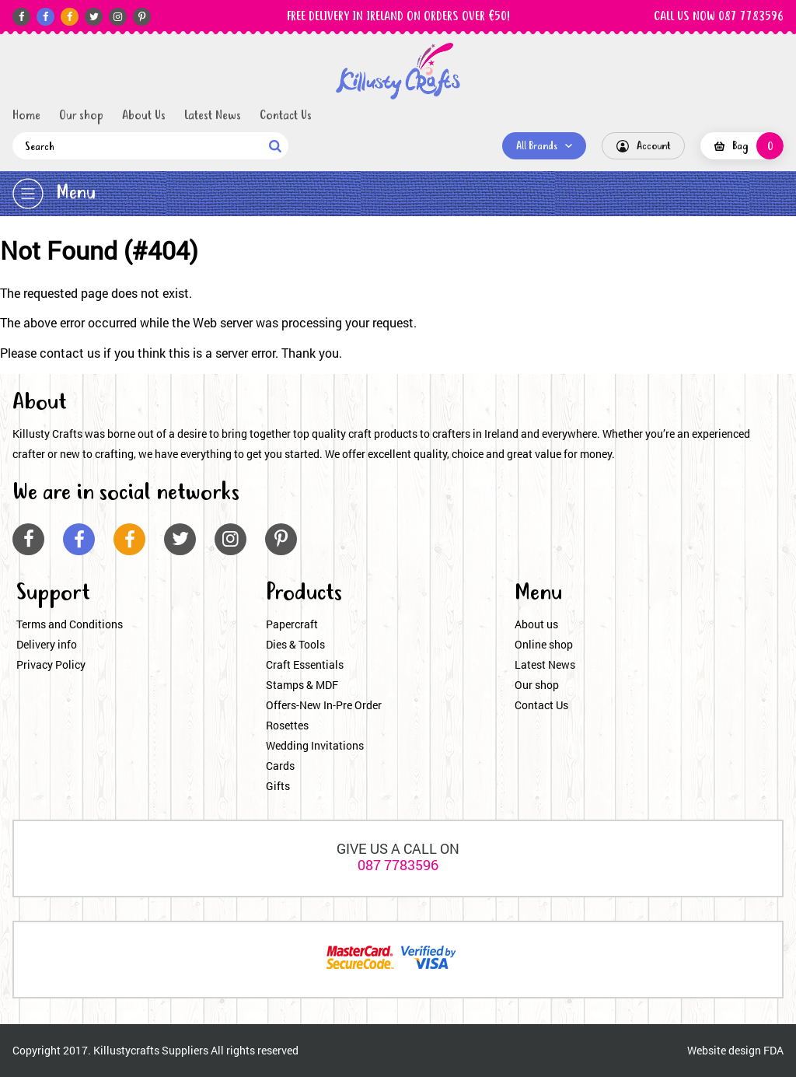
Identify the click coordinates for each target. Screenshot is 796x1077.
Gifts (278, 785)
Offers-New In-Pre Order (324, 705)
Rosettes (287, 725)
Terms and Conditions (69, 624)
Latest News (212, 115)
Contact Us (286, 115)
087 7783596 (398, 864)
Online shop (544, 644)
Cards (280, 765)
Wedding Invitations (315, 745)
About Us (144, 115)
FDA (773, 1050)
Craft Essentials (305, 664)
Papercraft (292, 624)
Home (26, 115)
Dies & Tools (295, 644)
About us (536, 624)
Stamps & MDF (302, 684)
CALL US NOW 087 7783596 (719, 17)
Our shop (81, 115)
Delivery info (46, 644)
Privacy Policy (51, 664)
